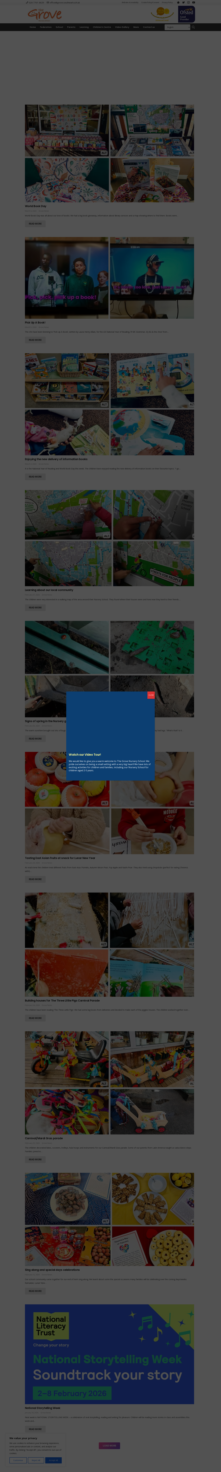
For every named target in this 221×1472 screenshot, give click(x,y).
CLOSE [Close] (151, 695)
